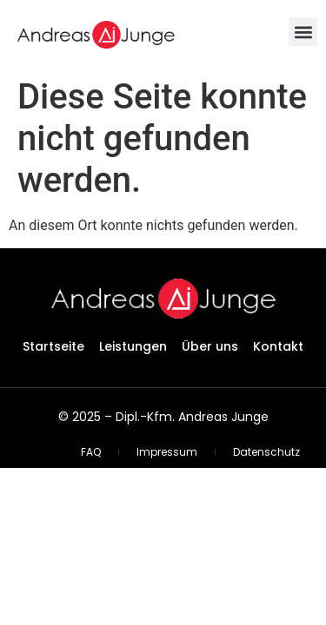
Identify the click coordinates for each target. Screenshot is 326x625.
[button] (303, 31)
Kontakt (278, 346)
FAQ (91, 451)
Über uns (210, 346)
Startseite (53, 346)
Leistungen (133, 346)
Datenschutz (266, 451)
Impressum (166, 451)
